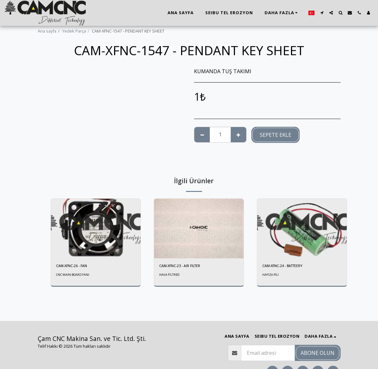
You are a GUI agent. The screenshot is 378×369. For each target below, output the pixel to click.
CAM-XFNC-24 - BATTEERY (287, 266)
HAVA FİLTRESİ (170, 276)
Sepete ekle (275, 134)
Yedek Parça (74, 31)
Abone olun (317, 352)
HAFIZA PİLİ (271, 276)
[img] (96, 228)
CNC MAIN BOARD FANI (74, 276)
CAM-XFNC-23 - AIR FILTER (184, 266)
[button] (321, 13)
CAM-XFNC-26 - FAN (74, 266)
